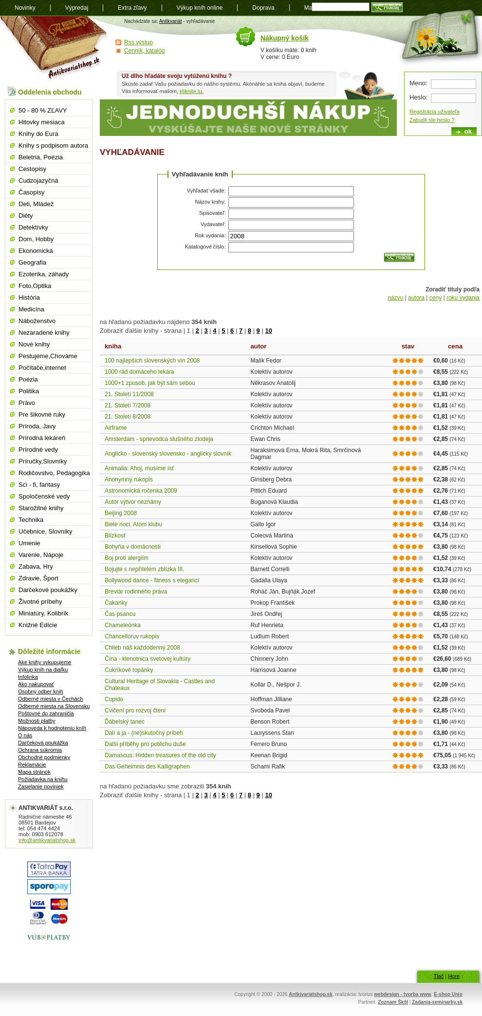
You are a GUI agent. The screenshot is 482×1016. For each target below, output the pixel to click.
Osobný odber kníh (40, 691)
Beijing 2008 (121, 513)
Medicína (31, 309)
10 (268, 330)
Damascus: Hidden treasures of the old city (160, 755)
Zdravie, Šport (38, 578)
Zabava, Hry (36, 566)
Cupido (114, 699)
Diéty (26, 215)
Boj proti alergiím (126, 558)
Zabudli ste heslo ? (431, 120)
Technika (31, 519)
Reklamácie (32, 764)
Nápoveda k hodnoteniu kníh (52, 728)
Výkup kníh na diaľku (43, 669)
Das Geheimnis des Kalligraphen (147, 766)
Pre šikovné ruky (42, 414)
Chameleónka (123, 625)
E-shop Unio (448, 994)
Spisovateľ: (212, 213)
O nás (25, 735)
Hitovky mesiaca (42, 122)
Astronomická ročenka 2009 (141, 490)
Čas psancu (120, 614)
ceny (435, 297)
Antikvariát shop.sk (55, 49)
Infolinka (28, 677)
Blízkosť (115, 535)
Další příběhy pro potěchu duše (145, 744)
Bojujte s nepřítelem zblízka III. (144, 569)
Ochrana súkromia (40, 750)
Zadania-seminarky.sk (437, 1002)
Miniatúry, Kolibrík (43, 613)
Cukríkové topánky (129, 670)
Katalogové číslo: (205, 246)
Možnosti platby (36, 721)
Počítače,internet (42, 367)
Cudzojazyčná (38, 180)
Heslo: (418, 97)
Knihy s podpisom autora (53, 145)
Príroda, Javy (37, 426)
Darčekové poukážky (48, 590)
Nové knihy (34, 344)
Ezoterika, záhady (44, 274)
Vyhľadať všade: (206, 190)
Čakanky (116, 602)
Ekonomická (36, 250)
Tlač (438, 976)
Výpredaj (76, 7)
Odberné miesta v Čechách (50, 699)
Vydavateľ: (213, 224)
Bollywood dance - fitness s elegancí (152, 580)
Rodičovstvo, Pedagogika (54, 473)
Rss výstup (138, 42)
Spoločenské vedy (44, 496)
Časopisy (31, 192)
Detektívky (33, 227)
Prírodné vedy (38, 449)
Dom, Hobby (36, 239)
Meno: (418, 83)
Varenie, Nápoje (41, 554)
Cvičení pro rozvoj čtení (135, 710)
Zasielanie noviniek (41, 786)
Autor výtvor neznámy (133, 501)
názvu (395, 297)
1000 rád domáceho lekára (139, 371)
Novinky (25, 7)
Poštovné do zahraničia (46, 713)
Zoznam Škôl (393, 1002)
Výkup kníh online (200, 7)
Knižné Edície (38, 625)
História (29, 297)
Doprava (263, 7)
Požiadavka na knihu (43, 779)
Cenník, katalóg (144, 50)
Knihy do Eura (38, 133)
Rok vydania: (210, 235)
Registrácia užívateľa (434, 112)
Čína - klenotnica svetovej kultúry (147, 658)
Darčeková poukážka (43, 743)
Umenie (29, 543)
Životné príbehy (40, 601)
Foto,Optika (35, 285)
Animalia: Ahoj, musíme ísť (139, 468)
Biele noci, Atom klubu (133, 524)
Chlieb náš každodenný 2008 (142, 647)
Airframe (116, 427)
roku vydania (463, 297)
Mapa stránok (34, 772)
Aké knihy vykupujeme (44, 662)
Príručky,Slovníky (43, 461)
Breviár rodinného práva (136, 591)
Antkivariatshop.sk (310, 994)
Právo (27, 402)
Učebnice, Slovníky (46, 531)
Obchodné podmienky (44, 757)
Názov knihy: (210, 202)
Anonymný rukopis (129, 479)
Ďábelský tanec (125, 721)
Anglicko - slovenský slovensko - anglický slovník (168, 453)
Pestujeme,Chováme (48, 356)
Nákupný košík (284, 38)
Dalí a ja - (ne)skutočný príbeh (144, 732)
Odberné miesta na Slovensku (54, 706)
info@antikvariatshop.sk (47, 840)
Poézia (28, 379)
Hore (454, 976)
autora (416, 297)
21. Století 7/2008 (127, 405)
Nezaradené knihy (44, 332)
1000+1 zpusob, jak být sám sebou (150, 383)
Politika (29, 391)
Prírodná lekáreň (42, 437)
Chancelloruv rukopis (132, 636)
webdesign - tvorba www (402, 994)
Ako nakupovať (36, 684)
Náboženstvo (37, 321)
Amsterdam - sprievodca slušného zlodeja (159, 439)
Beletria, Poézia (41, 157)
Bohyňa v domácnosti (133, 546)
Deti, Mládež (36, 204)
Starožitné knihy (41, 508)
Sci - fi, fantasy (39, 484)
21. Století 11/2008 (129, 394)
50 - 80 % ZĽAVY (43, 110)
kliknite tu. (192, 91)
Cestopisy (32, 169)
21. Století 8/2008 (127, 416)
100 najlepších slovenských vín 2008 (152, 360)
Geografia (32, 262)
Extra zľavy (132, 7)
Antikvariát (170, 21)
